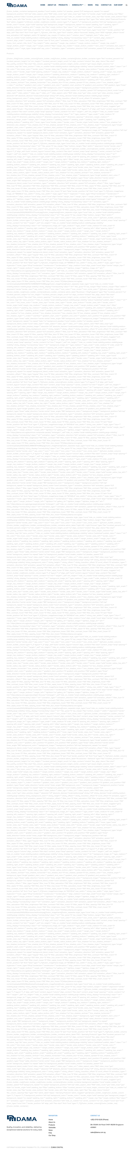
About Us (52, 5)
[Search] (126, 5)
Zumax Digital (57, 1147)
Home (42, 5)
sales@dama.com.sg (98, 1132)
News (90, 5)
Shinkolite (52, 1127)
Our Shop (118, 5)
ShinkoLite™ (79, 5)
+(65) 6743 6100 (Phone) (99, 1119)
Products (64, 5)
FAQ (97, 5)
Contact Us (106, 5)
